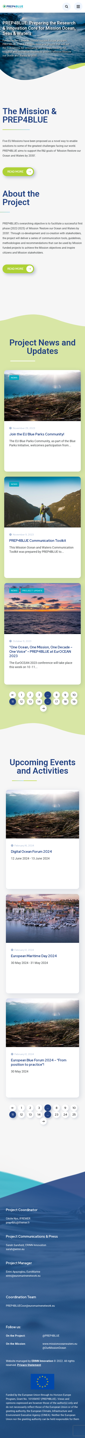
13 (30, 701)
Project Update (32, 590)
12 (21, 701)
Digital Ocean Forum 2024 (31, 851)
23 (56, 1114)
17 (56, 701)
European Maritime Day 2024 (34, 956)
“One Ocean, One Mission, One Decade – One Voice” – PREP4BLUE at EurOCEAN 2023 (40, 651)
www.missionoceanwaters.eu (59, 1343)
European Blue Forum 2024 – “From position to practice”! (38, 1062)
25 (74, 1114)
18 (65, 701)
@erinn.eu (18, 1249)
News (14, 377)
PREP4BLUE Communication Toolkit (37, 540)
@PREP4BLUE (50, 1335)
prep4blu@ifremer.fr (18, 1222)
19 (74, 701)
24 (65, 1114)
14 (38, 701)
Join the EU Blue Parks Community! (36, 434)
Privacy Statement (29, 1365)
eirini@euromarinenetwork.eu (23, 1275)
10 (74, 695)
